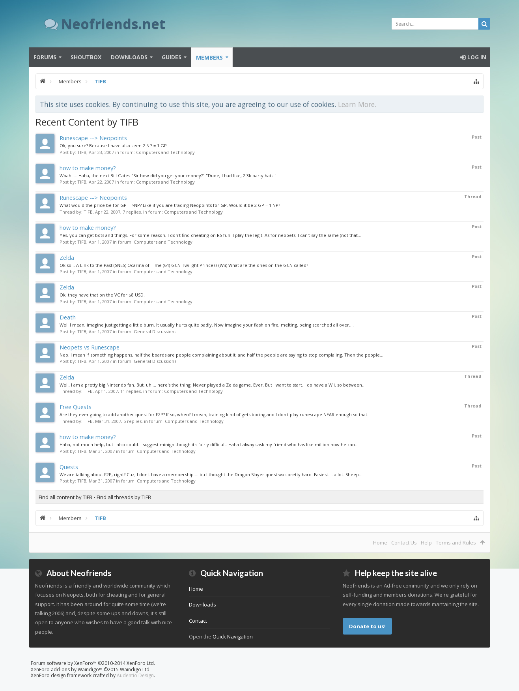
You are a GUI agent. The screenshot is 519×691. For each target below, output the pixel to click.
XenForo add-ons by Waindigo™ (67, 669)
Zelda (67, 257)
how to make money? (88, 168)
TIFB (81, 152)
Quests (69, 467)
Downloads (129, 57)
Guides (171, 57)
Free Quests (75, 407)
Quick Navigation (233, 636)
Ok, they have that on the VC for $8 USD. (102, 295)
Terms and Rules (456, 542)
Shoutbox (86, 57)
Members (209, 57)
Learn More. (357, 104)
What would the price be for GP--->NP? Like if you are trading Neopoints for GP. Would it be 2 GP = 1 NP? (170, 205)
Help (426, 542)
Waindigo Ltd (134, 669)
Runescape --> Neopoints (93, 138)
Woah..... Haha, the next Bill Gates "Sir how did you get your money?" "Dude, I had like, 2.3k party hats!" (168, 175)
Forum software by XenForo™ (93, 663)
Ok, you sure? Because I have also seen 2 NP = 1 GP (113, 145)
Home (380, 542)
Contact (198, 620)
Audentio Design (135, 675)
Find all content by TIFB (65, 497)
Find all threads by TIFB (124, 497)
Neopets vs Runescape (89, 347)
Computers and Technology (165, 152)
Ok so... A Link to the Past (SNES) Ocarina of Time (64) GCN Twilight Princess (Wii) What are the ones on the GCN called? (184, 265)
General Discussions (155, 331)
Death (68, 317)
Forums (45, 57)
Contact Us (404, 542)
